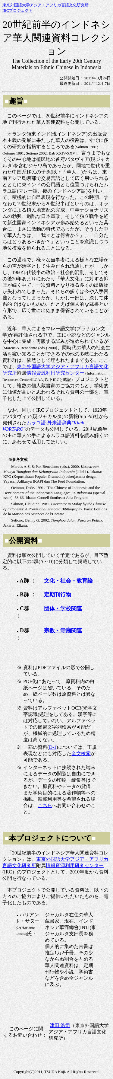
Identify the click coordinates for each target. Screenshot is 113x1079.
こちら (45, 805)
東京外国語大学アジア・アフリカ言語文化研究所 (45, 5)
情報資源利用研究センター (55, 372)
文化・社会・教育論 (68, 581)
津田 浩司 (60, 1025)
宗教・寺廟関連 (63, 630)
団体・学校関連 (63, 608)
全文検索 (81, 753)
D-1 (52, 747)
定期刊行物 (57, 595)
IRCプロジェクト (17, 10)
